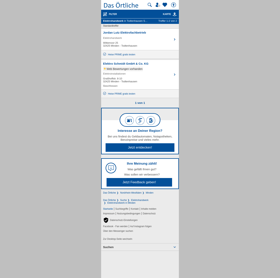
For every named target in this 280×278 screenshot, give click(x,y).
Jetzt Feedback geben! (139, 182)
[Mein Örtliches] (158, 5)
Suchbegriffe (121, 209)
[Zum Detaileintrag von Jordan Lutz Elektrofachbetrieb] (140, 39)
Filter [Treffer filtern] (113, 14)
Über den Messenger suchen (118, 231)
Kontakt (135, 209)
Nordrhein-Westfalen (131, 192)
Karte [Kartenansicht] (170, 14)
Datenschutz (149, 213)
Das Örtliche (109, 192)
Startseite (108, 209)
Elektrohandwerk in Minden (121, 203)
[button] (120, 220)
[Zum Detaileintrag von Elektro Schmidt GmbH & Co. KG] (140, 74)
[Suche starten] (150, 5)
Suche (123, 200)
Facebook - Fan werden (115, 226)
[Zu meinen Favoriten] (165, 5)
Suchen (108, 247)
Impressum (109, 213)
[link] (174, 14)
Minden (149, 192)
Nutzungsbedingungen (128, 213)
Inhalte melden (148, 209)
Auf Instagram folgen (141, 226)
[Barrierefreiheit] (174, 5)
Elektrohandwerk (139, 200)
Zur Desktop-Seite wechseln (117, 239)
